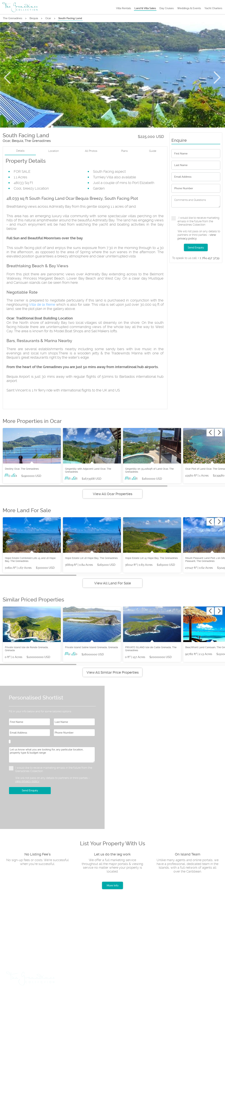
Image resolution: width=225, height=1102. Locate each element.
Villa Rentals (123, 8)
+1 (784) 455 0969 (53, 1041)
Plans (124, 151)
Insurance (144, 997)
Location (53, 151)
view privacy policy (27, 781)
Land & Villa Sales (145, 8)
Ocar (48, 18)
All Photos (91, 151)
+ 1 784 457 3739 (195, 258)
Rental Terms (43, 1054)
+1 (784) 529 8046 (22, 1041)
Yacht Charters (213, 8)
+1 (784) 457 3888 (53, 1029)
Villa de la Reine (42, 304)
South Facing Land (70, 18)
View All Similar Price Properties (112, 672)
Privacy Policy (73, 1054)
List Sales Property (114, 997)
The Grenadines (12, 18)
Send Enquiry (196, 247)
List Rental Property (76, 997)
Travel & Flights (21, 997)
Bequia (34, 18)
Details (20, 151)
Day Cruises (166, 8)
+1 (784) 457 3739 (22, 1029)
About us (16, 1054)
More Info (112, 885)
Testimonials (103, 1054)
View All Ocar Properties (112, 494)
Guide (152, 151)
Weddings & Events (189, 8)
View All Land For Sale (112, 583)
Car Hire (47, 997)
